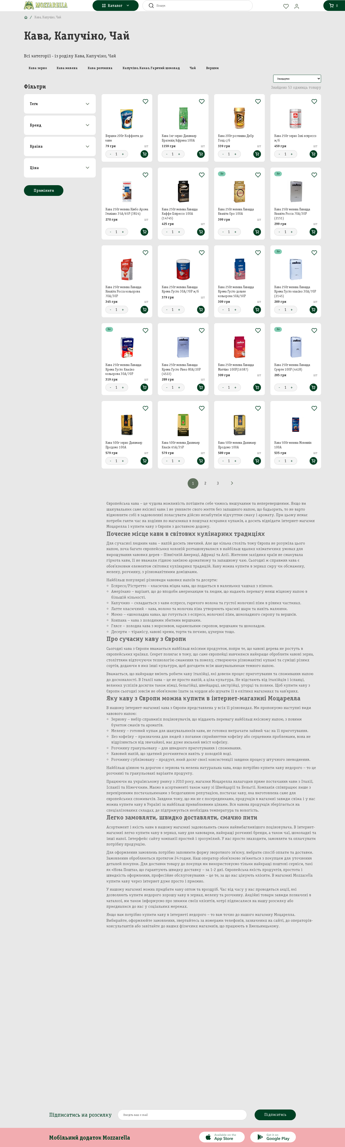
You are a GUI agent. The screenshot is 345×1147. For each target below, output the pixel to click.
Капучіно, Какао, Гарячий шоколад (151, 68)
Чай (193, 68)
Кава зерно (38, 68)
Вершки (212, 68)
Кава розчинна (100, 68)
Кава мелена (67, 68)
